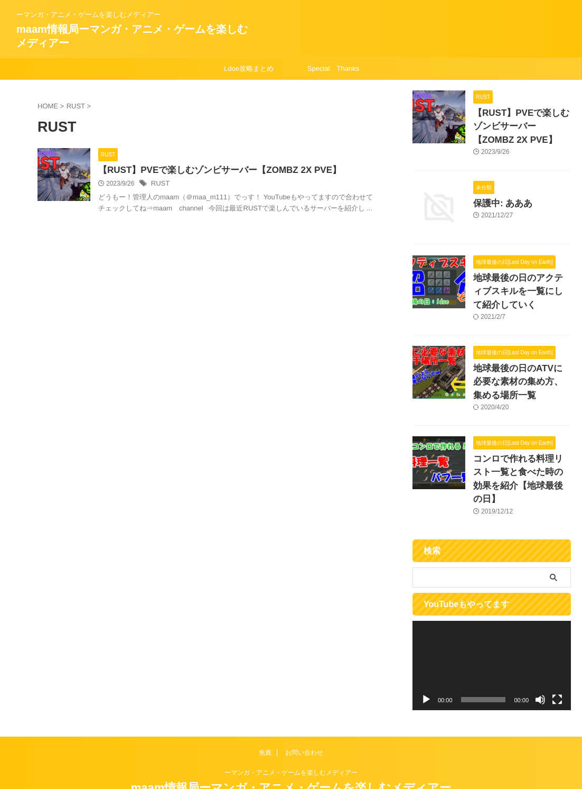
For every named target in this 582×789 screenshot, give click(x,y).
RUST (186, 184)
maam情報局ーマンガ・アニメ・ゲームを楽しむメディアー (291, 755)
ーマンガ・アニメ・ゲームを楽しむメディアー (291, 740)
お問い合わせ (304, 719)
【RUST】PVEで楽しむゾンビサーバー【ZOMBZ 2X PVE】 (239, 170)
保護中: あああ (497, 198)
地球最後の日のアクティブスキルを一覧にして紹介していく (521, 284)
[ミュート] (540, 667)
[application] (491, 632)
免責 (265, 719)
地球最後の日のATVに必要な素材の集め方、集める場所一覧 (521, 370)
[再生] (426, 667)
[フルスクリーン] (557, 667)
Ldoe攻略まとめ (249, 68)
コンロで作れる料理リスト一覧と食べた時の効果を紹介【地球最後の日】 (521, 455)
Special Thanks (333, 68)
